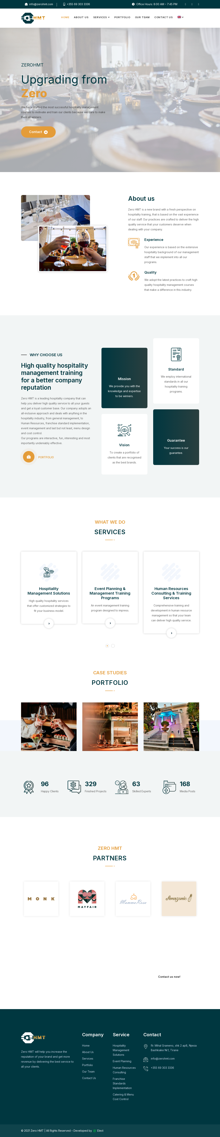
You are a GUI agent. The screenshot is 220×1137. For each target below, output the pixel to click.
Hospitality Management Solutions (49, 591)
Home (65, 17)
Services (100, 17)
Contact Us (163, 17)
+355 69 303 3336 (76, 4)
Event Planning (122, 1061)
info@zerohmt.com (39, 4)
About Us (81, 17)
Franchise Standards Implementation (122, 1083)
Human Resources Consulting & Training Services (171, 593)
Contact (38, 132)
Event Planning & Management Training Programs (110, 593)
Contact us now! (169, 976)
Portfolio (122, 17)
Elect (98, 1130)
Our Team (142, 17)
